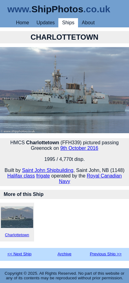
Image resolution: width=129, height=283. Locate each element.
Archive (64, 254)
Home (22, 22)
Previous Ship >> (106, 254)
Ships (68, 22)
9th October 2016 (79, 148)
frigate (43, 175)
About (88, 22)
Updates (46, 22)
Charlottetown (17, 221)
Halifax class (21, 175)
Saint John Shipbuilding (47, 170)
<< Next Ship (19, 254)
